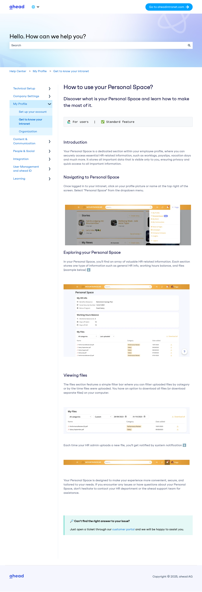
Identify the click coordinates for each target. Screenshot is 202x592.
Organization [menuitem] (28, 131)
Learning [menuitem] (19, 178)
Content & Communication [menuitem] (24, 141)
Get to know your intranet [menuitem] (30, 121)
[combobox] (98, 45)
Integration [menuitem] (21, 159)
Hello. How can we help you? (48, 36)
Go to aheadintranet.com (169, 7)
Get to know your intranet (71, 71)
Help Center (18, 71)
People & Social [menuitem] (24, 151)
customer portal (123, 529)
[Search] (189, 45)
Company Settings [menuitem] (26, 96)
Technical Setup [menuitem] (24, 88)
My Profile (40, 71)
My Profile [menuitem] (20, 104)
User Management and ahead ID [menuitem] (26, 168)
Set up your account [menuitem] (33, 111)
